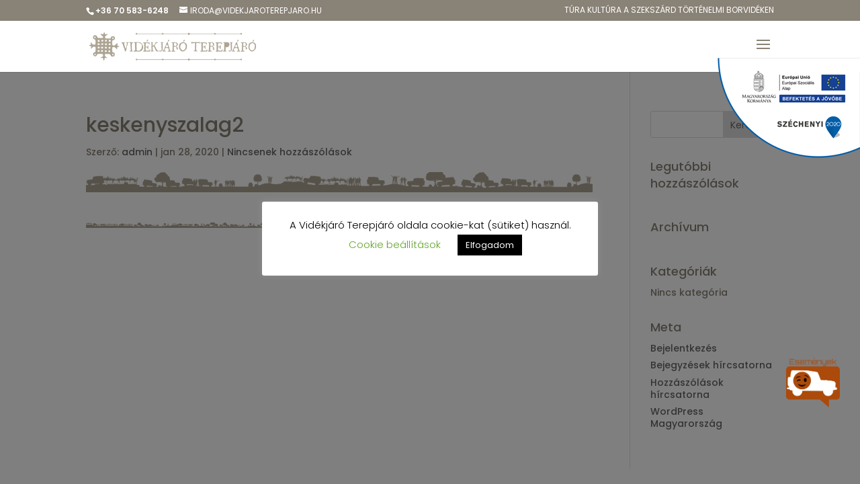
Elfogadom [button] (490, 245)
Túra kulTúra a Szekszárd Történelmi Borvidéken (669, 10)
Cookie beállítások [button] (395, 244)
